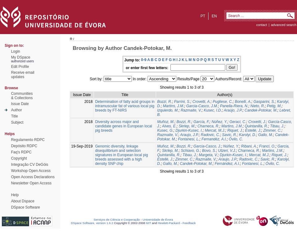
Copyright (19, 158)
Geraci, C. (238, 122)
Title (14, 116)
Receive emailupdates (22, 74)
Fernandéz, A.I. (214, 139)
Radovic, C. (210, 135)
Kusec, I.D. (213, 110)
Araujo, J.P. (189, 135)
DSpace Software (25, 207)
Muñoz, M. (165, 122)
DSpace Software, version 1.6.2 (92, 223)
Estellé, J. (253, 130)
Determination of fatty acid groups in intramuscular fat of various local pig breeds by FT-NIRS (124, 105)
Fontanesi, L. (188, 139)
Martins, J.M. (173, 106)
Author (16, 110)
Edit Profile (20, 66)
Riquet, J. (235, 130)
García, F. (201, 122)
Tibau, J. (277, 126)
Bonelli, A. (243, 101)
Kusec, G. (165, 130)
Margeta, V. (208, 155)
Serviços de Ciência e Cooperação (117, 219)
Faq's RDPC (21, 152)
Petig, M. (274, 106)
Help (15, 195)
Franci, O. (267, 146)
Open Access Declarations (33, 177)
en (214, 16)
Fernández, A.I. (227, 163)
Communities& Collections (22, 95)
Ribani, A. (249, 146)
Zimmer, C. (272, 130)
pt (202, 16)
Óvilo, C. (236, 139)
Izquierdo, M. (168, 110)
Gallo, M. (265, 135)
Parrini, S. (182, 101)
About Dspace (22, 201)
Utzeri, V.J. (227, 150)
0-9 (143, 60)
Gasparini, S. (264, 101)
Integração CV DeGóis (29, 164)
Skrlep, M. (187, 126)
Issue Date (20, 104)
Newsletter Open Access (31, 183)
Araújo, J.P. (233, 110)
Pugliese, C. (223, 101)
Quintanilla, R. (256, 126)
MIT (148, 223)
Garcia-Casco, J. (207, 146)
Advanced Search (283, 25)
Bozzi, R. (164, 101)
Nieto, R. (257, 106)
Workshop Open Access (31, 171)
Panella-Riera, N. (234, 106)
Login (15, 51)
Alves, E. (169, 126)
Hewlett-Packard (169, 223)
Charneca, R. (208, 126)
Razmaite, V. (191, 110)
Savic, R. (229, 135)
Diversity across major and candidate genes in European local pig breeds (123, 126)
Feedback (189, 223)
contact (261, 25)
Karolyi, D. (247, 135)
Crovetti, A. (201, 101)
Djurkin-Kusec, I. (189, 130)
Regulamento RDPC (28, 140)
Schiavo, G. (190, 150)
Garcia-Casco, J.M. (202, 106)
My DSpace (20, 57)
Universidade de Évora (158, 219)
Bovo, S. (209, 150)
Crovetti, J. (257, 122)
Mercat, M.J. (215, 130)
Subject (17, 122)
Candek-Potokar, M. (261, 110)
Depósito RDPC (24, 146)
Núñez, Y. (219, 122)
